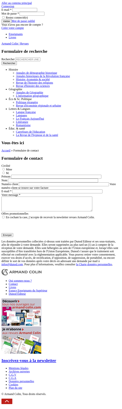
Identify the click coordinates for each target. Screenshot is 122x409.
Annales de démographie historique (36, 72)
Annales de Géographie (29, 92)
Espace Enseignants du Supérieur (28, 293)
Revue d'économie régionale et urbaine (38, 105)
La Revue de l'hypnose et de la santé (37, 135)
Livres (12, 37)
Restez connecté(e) (17, 17)
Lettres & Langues (19, 108)
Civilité (5, 165)
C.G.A (12, 380)
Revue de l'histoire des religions (34, 82)
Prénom (6, 176)
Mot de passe (10, 13)
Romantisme (23, 125)
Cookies (13, 387)
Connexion (7, 6)
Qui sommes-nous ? (20, 283)
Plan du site (15, 390)
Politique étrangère (27, 102)
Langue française (26, 112)
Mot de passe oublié (23, 21)
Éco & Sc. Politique (20, 99)
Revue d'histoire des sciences (33, 85)
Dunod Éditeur (17, 296)
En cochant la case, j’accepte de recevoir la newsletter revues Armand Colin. (50, 220)
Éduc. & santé (17, 128)
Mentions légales (18, 370)
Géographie (15, 89)
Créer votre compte (12, 27)
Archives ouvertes (19, 374)
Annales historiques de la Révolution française (43, 76)
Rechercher (8, 59)
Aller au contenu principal (16, 3)
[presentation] (29, 229)
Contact (13, 286)
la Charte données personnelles (94, 267)
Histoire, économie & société (33, 79)
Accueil (6, 150)
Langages (21, 115)
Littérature (22, 121)
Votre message (10, 194)
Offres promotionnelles (14, 216)
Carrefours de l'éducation (30, 131)
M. (7, 173)
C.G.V (12, 377)
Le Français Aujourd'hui (30, 118)
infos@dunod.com (12, 267)
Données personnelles (21, 384)
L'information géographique (32, 95)
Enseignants (16, 34)
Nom (4, 180)
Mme (9, 169)
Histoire (13, 69)
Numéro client (10, 184)
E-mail (6, 9)
